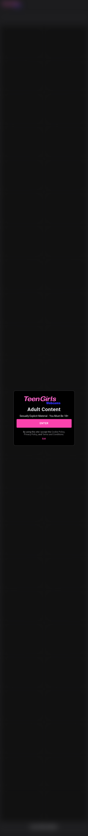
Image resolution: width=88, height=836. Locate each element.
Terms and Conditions (52, 434)
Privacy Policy (30, 434)
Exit (44, 438)
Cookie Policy (58, 431)
